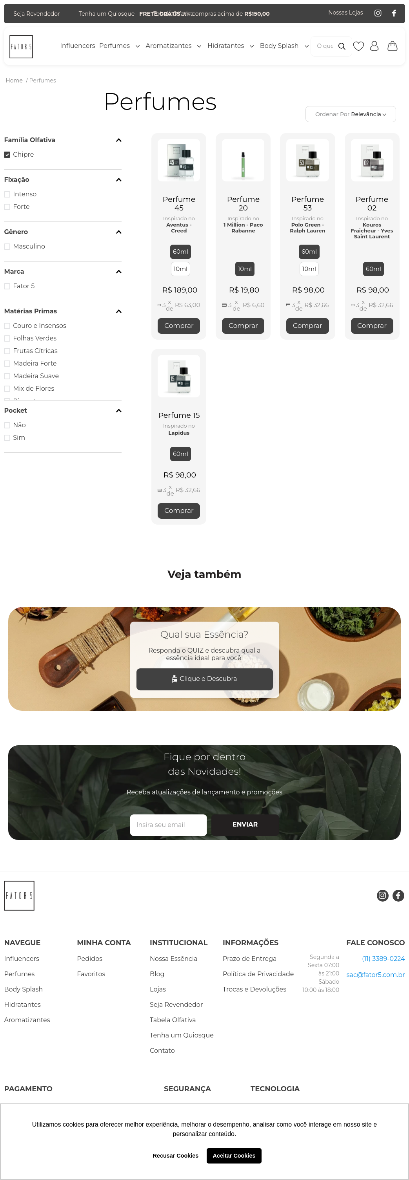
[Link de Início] (14, 80)
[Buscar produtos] (341, 46)
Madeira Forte (34, 363)
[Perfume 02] (372, 236)
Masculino (29, 246)
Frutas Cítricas (35, 351)
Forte (21, 206)
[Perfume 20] (243, 236)
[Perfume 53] (307, 236)
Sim (19, 437)
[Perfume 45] (178, 236)
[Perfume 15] (178, 437)
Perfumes (42, 80)
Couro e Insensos (39, 325)
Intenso (24, 194)
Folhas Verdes (34, 338)
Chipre (23, 154)
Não (19, 425)
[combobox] (331, 46)
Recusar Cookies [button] (176, 1156)
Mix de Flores (33, 388)
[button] (63, 140)
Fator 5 (24, 286)
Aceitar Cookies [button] (234, 1156)
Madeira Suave (36, 376)
